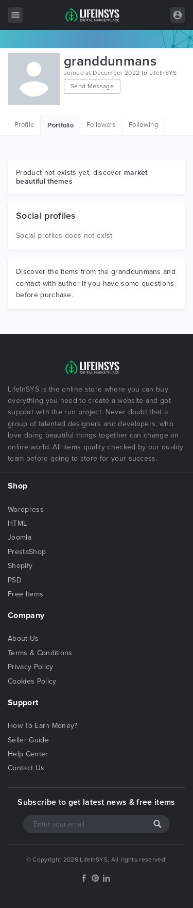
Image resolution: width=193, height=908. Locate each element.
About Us (23, 638)
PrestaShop (27, 551)
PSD (15, 580)
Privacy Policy (30, 666)
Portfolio (60, 125)
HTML (17, 523)
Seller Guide (28, 740)
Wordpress (26, 509)
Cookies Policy (32, 681)
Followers (101, 125)
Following (143, 125)
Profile (24, 125)
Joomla (19, 537)
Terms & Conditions (40, 652)
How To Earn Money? (43, 725)
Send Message (92, 86)
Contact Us (26, 768)
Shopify (20, 565)
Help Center (28, 754)
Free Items (25, 594)
